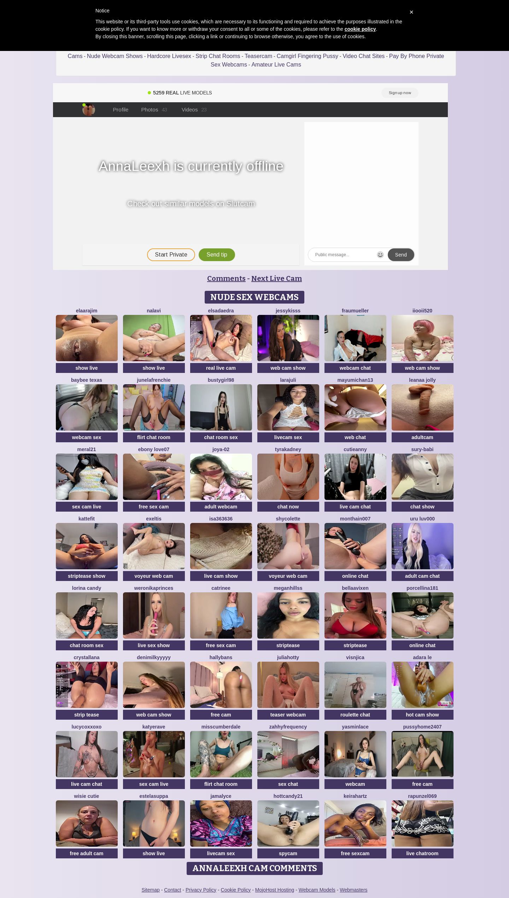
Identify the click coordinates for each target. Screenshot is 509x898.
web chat (355, 437)
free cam (221, 715)
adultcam (422, 437)
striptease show (86, 576)
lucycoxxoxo (87, 727)
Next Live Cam (276, 278)
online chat (355, 576)
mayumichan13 (355, 380)
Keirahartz (355, 796)
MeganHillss (288, 588)
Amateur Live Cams (276, 65)
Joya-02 (220, 449)
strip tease (86, 715)
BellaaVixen (355, 588)
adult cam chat (422, 576)
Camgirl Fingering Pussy (307, 56)
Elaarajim (87, 310)
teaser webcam (288, 715)
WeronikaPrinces (154, 588)
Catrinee (220, 588)
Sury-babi (422, 449)
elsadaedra (221, 310)
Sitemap (150, 890)
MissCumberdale (221, 727)
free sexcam (355, 853)
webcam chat (355, 368)
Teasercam (258, 56)
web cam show (288, 368)
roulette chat (355, 715)
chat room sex (221, 437)
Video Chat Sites (364, 56)
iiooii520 (422, 310)
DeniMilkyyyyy (154, 657)
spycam (288, 853)
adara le (422, 657)
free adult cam (87, 853)
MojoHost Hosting (274, 890)
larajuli (288, 380)
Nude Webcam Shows (115, 56)
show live (86, 368)
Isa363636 (221, 519)
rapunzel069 (422, 796)
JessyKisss (288, 310)
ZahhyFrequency (288, 727)
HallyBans (221, 657)
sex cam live (86, 507)
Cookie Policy (236, 890)
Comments (226, 278)
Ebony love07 (154, 449)
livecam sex (288, 437)
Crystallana (86, 657)
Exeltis (154, 519)
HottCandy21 (288, 796)
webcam (355, 784)
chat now (288, 507)
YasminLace (355, 727)
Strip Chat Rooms (217, 56)
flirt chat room (153, 437)
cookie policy (360, 29)
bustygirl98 (221, 380)
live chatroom (422, 853)
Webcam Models (317, 890)
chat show (422, 507)
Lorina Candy (86, 588)
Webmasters (353, 890)
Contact (172, 890)
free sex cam (154, 507)
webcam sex (86, 437)
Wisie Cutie (86, 796)
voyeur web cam (154, 576)
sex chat (288, 784)
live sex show (154, 645)
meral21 (86, 449)
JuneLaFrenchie (154, 380)
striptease (288, 645)
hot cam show (422, 715)
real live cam (221, 368)
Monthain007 (355, 519)
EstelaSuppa (154, 796)
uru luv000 (422, 519)
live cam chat (355, 507)
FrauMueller (355, 310)
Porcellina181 (422, 588)
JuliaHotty (288, 657)
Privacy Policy (201, 890)
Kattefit (86, 519)
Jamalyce (220, 796)
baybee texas (86, 380)
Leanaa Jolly (422, 380)
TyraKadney (288, 449)
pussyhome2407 (422, 727)
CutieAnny (355, 449)
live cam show (221, 576)
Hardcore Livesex (169, 56)
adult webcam (221, 507)
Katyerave (153, 727)
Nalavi (154, 310)
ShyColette (288, 519)
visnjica (355, 657)
